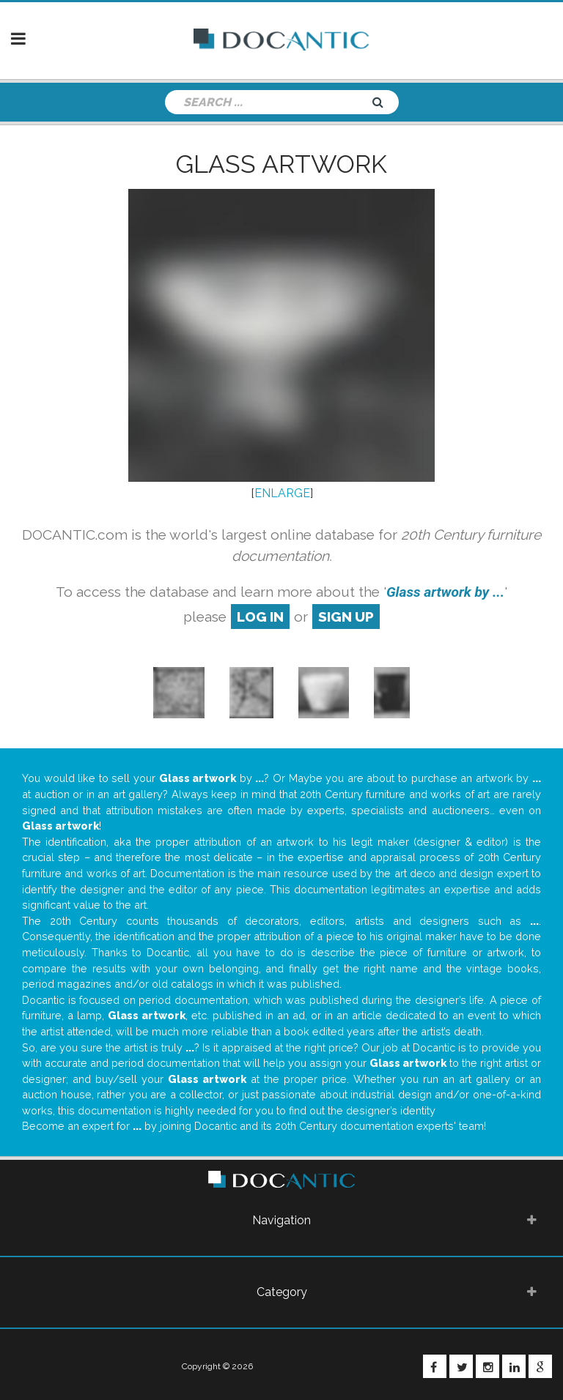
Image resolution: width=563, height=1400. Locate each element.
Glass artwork (281, 164)
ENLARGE (282, 493)
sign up (346, 616)
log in (260, 616)
